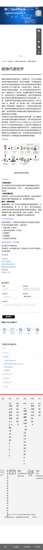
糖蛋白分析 (10, 434)
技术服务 (16, 547)
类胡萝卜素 (6, 272)
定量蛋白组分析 (11, 415)
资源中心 (38, 410)
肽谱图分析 (24, 417)
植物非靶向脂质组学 (9, 267)
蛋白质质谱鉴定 (9, 415)
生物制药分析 (7, 382)
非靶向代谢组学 (32, 415)
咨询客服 (27, 547)
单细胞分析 (6, 378)
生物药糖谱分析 (26, 420)
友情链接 (35, 517)
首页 (3, 398)
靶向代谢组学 (8, 367)
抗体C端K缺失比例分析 (24, 448)
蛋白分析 (5, 352)
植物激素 (5, 269)
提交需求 (8, 317)
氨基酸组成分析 (25, 420)
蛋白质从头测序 (17, 415)
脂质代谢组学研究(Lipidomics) (13, 364)
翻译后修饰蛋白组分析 (9, 442)
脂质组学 (33, 410)
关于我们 (5, 387)
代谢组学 (5, 357)
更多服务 (7, 370)
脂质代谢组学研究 (8, 264)
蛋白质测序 (10, 412)
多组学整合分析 (8, 374)
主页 (4, 61)
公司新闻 (39, 410)
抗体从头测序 (16, 413)
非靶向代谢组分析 (10, 360)
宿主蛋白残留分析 (25, 443)
